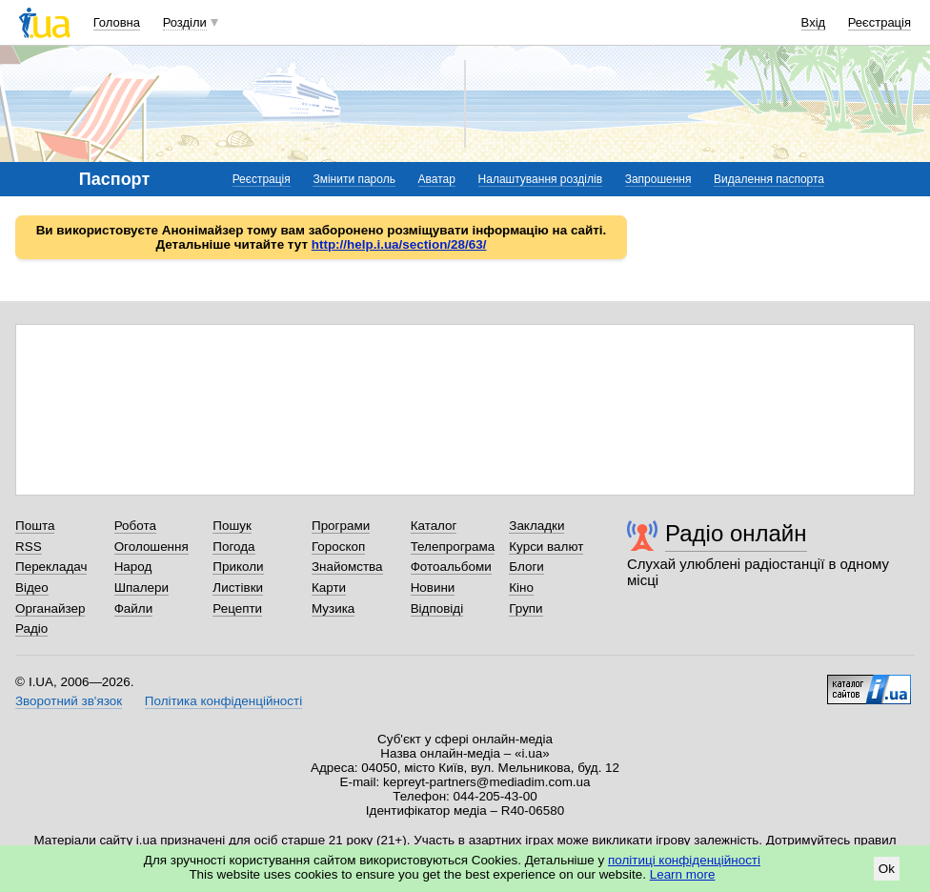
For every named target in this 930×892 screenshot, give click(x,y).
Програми (341, 525)
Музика (333, 608)
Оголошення (151, 546)
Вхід (813, 22)
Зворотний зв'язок (68, 701)
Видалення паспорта (769, 179)
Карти (329, 587)
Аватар (436, 179)
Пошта (34, 525)
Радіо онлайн (736, 533)
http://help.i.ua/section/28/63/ (399, 244)
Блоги (526, 566)
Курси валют (546, 546)
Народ (133, 566)
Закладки (536, 525)
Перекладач (51, 566)
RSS (28, 546)
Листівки (237, 587)
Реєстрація (879, 22)
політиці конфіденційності (684, 860)
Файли (133, 608)
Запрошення (658, 179)
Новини (433, 587)
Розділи (185, 22)
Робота (135, 525)
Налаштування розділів (540, 179)
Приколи (237, 566)
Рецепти (237, 608)
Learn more (683, 874)
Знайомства (347, 566)
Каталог (434, 525)
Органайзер (50, 608)
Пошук (232, 525)
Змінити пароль (354, 179)
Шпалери (141, 587)
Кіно (521, 587)
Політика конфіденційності (223, 701)
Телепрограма (453, 546)
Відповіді (437, 608)
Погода (233, 546)
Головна (116, 22)
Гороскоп (338, 546)
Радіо (31, 628)
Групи (525, 608)
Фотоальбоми (451, 566)
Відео (32, 587)
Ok (887, 869)
